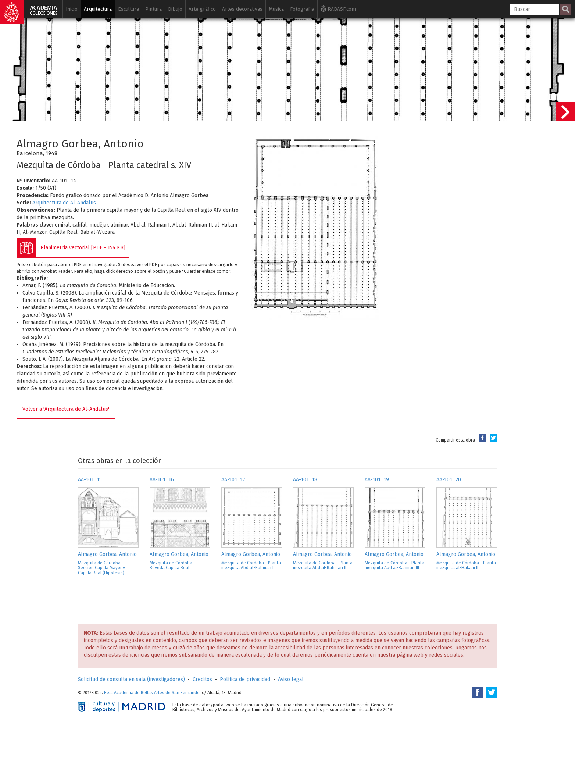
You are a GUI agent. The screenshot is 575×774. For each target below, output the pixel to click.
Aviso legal (291, 679)
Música (276, 9)
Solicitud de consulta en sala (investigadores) (131, 679)
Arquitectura (98, 9)
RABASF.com (338, 8)
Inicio (72, 9)
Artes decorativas (242, 9)
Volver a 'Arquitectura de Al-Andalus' (65, 409)
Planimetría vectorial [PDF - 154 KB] (82, 248)
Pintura (153, 9)
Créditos (202, 679)
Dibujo (175, 9)
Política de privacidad (245, 679)
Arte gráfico (202, 9)
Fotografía (302, 9)
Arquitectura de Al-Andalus (64, 203)
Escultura (128, 9)
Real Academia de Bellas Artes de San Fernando (152, 692)
